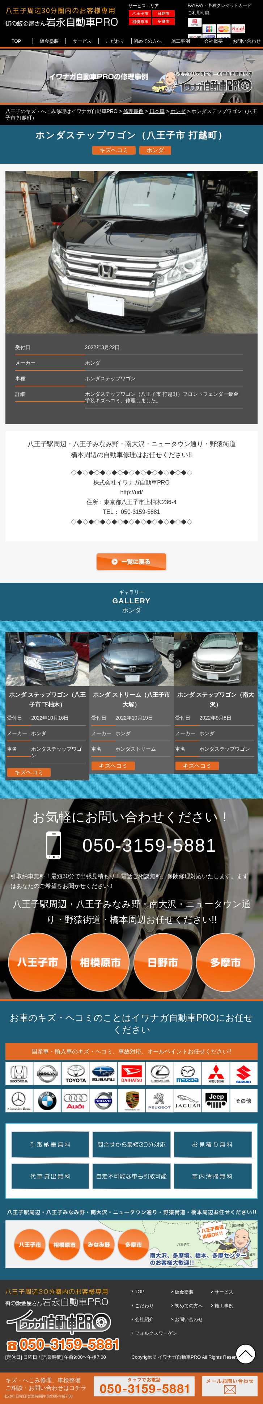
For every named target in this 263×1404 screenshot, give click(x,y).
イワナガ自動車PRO (179, 1357)
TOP (140, 1291)
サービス (224, 1292)
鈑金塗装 (184, 1292)
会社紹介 (144, 1319)
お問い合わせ (189, 1319)
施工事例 (224, 1305)
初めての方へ (189, 1305)
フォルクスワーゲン (156, 1333)
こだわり (144, 1305)
